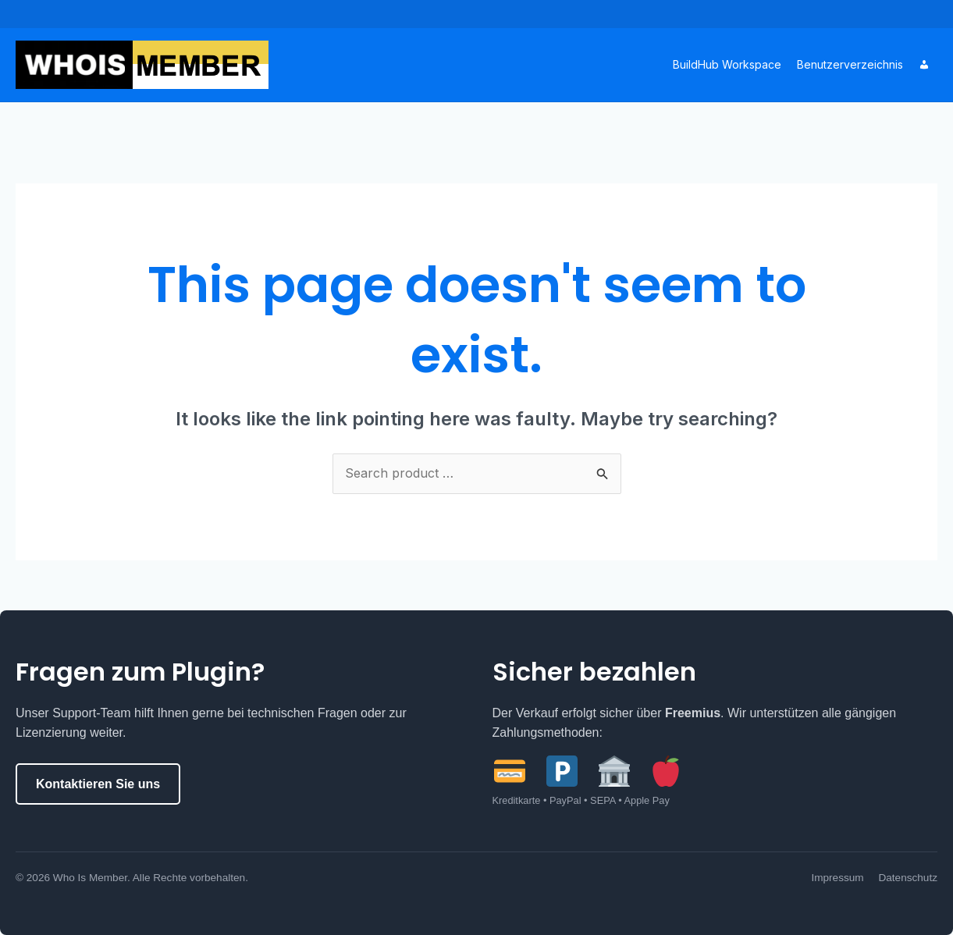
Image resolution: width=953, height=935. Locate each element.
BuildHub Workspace (727, 64)
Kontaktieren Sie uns (98, 784)
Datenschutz (907, 877)
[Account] (924, 64)
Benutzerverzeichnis (850, 64)
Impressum (837, 877)
